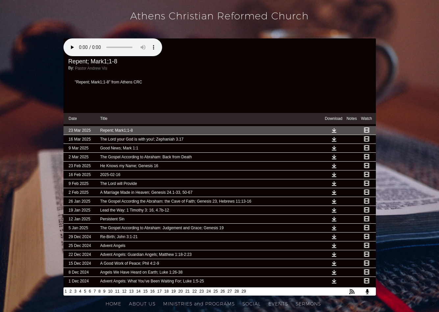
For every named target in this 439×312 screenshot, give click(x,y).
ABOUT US (142, 304)
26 (222, 291)
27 (230, 291)
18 (166, 291)
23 (201, 291)
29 (244, 291)
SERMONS (308, 304)
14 (138, 291)
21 (187, 291)
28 (236, 291)
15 (145, 291)
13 (131, 291)
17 (159, 291)
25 (215, 291)
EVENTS (278, 304)
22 (194, 291)
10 (110, 291)
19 (173, 291)
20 (180, 291)
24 (209, 291)
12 (124, 291)
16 (152, 291)
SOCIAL (251, 304)
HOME (113, 304)
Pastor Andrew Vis (91, 68)
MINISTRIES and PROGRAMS (199, 304)
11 (117, 291)
